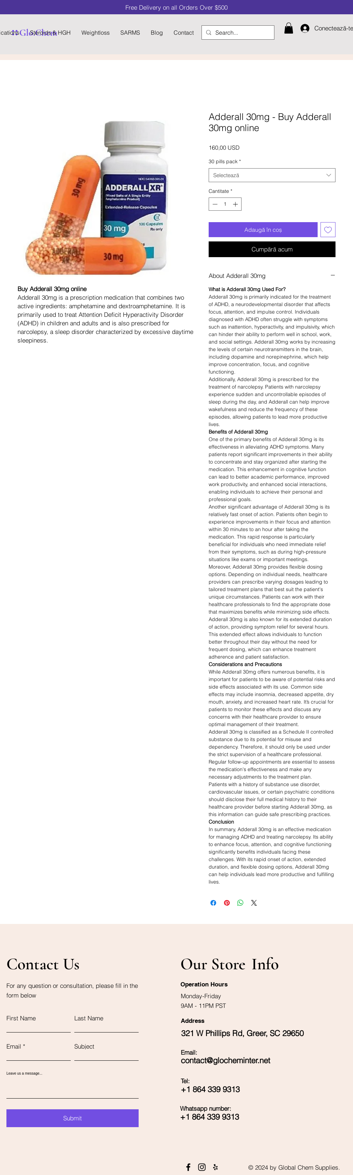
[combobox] (272, 175)
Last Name (88, 1018)
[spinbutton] (225, 204)
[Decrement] (214, 204)
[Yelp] (215, 1167)
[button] (288, 28)
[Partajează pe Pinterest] (227, 903)
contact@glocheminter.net (225, 1060)
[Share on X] (254, 903)
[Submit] (72, 1118)
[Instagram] (202, 1167)
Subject (84, 1046)
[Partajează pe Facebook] (213, 903)
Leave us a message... (24, 1073)
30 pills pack (225, 161)
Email (13, 1046)
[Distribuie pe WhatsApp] (240, 903)
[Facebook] (188, 1167)
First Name (21, 1018)
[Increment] (236, 204)
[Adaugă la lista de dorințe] (327, 229)
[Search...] (237, 32)
